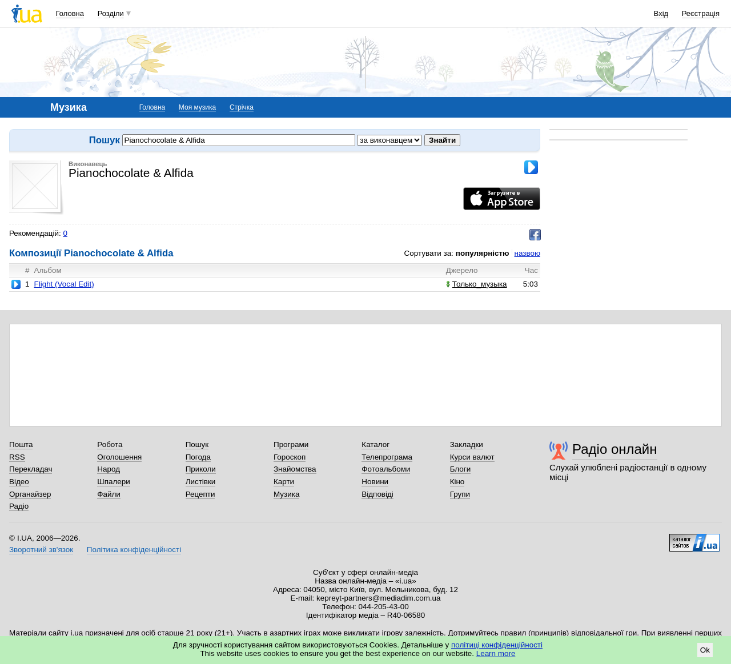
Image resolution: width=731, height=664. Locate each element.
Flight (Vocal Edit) (64, 284)
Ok (705, 650)
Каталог (375, 444)
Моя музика (197, 107)
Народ (108, 469)
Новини (375, 481)
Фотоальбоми (386, 469)
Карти (284, 481)
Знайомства (295, 469)
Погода (198, 457)
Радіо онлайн (614, 449)
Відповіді (377, 494)
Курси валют (472, 457)
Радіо (19, 506)
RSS (17, 457)
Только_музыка (476, 284)
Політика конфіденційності (134, 549)
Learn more (496, 653)
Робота (109, 444)
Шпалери (113, 481)
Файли (109, 494)
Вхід (661, 13)
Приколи (201, 469)
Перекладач (30, 469)
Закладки (466, 444)
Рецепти (200, 494)
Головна (70, 13)
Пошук (197, 444)
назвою (527, 253)
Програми (291, 444)
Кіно (457, 481)
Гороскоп (290, 457)
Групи (460, 494)
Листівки (201, 481)
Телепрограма (387, 457)
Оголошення (119, 457)
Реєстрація (701, 13)
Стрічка (242, 107)
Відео (19, 481)
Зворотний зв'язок (41, 549)
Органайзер (30, 494)
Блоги (460, 469)
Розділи (111, 13)
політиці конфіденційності (497, 645)
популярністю (482, 253)
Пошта (21, 444)
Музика (286, 494)
